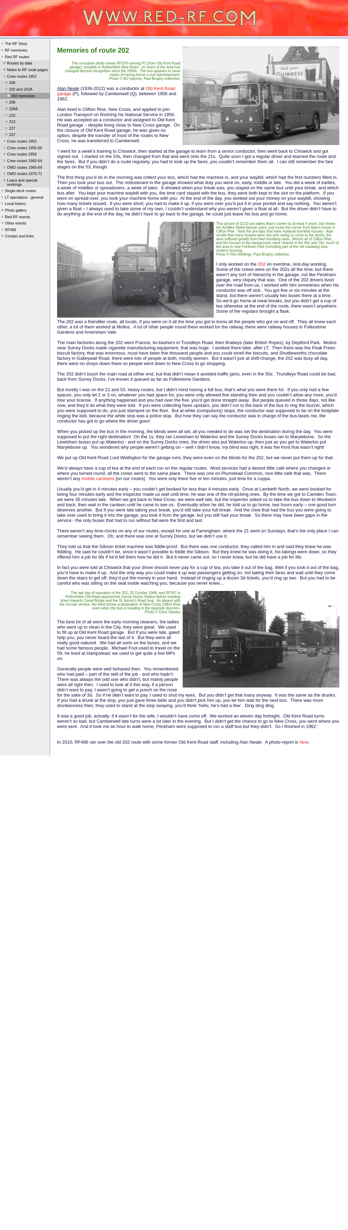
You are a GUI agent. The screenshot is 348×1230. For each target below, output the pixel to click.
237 (9, 135)
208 (9, 103)
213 (9, 122)
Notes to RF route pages (25, 70)
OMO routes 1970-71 (22, 174)
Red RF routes (14, 57)
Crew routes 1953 (19, 142)
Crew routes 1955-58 (22, 148)
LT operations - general (21, 198)
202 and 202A (18, 90)
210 (9, 116)
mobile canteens (97, 478)
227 (9, 129)
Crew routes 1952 (19, 77)
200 (9, 83)
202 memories (20, 96)
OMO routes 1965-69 (22, 168)
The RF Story (13, 44)
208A (11, 109)
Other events (13, 224)
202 (262, 264)
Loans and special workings (19, 182)
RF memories (13, 51)
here (303, 742)
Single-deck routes (18, 191)
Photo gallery (13, 211)
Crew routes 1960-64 (22, 161)
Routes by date (17, 64)
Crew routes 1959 (19, 155)
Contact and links (17, 237)
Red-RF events (15, 217)
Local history (13, 204)
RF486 (8, 230)
